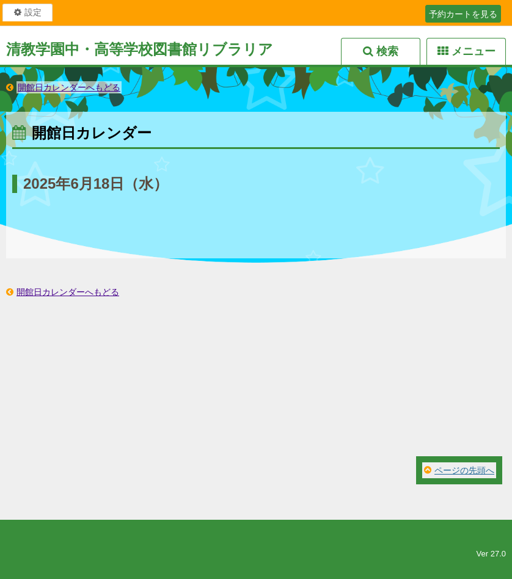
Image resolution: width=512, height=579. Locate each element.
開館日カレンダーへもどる (69, 87)
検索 (387, 51)
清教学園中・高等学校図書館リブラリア (139, 49)
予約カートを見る (463, 14)
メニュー (474, 51)
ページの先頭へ (464, 470)
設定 (33, 12)
